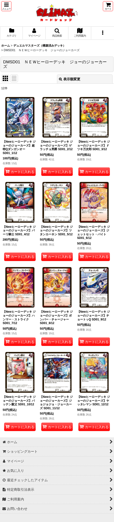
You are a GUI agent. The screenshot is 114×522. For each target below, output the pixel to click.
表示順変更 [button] (69, 79)
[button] (6, 6)
